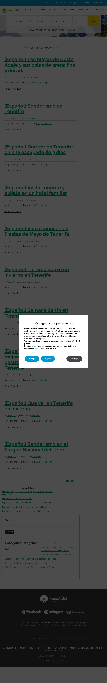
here (35, 346)
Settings (74, 358)
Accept (32, 358)
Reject (48, 358)
